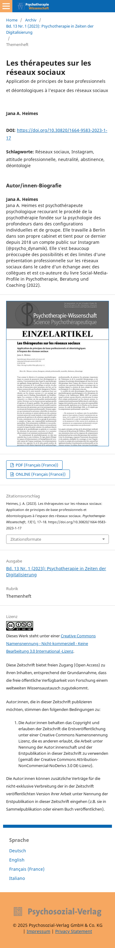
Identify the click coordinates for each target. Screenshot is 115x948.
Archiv (30, 20)
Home (11, 20)
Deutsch (17, 851)
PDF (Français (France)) (36, 465)
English (17, 860)
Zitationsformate (25, 539)
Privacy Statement (73, 931)
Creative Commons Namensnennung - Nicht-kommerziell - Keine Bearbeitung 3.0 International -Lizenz (51, 643)
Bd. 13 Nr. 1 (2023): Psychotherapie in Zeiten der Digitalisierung (50, 29)
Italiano (17, 878)
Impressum (38, 931)
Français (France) (26, 869)
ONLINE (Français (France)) (40, 474)
